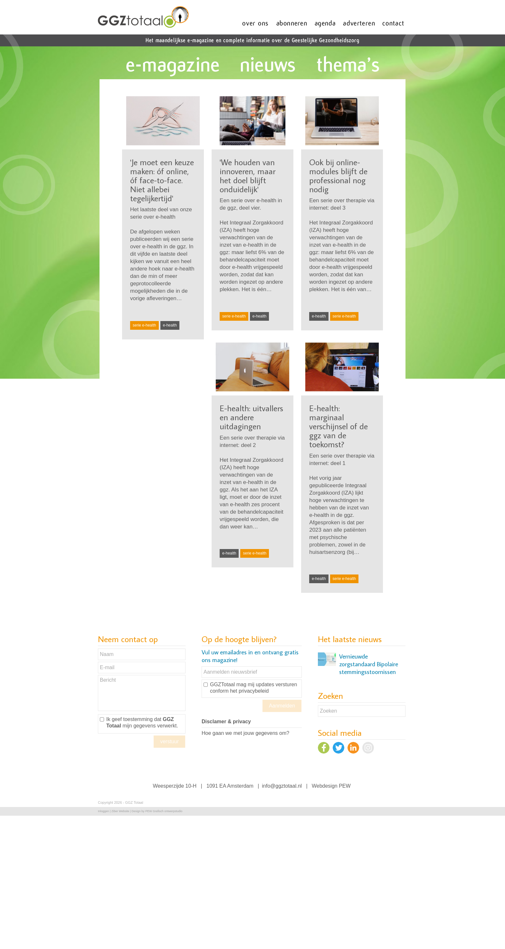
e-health (170, 325)
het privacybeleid (249, 691)
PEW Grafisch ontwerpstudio (163, 811)
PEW (344, 786)
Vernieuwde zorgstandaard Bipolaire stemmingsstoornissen (368, 664)
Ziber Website (120, 811)
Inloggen (103, 811)
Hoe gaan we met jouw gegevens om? (245, 733)
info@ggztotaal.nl (282, 786)
